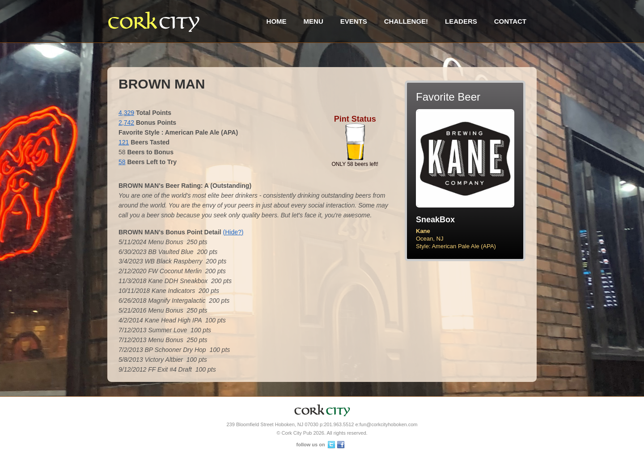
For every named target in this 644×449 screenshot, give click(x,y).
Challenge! (406, 21)
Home (277, 21)
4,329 (126, 112)
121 (124, 142)
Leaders (461, 21)
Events (353, 21)
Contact (510, 21)
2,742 (126, 122)
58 (122, 161)
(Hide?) (233, 232)
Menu (313, 21)
